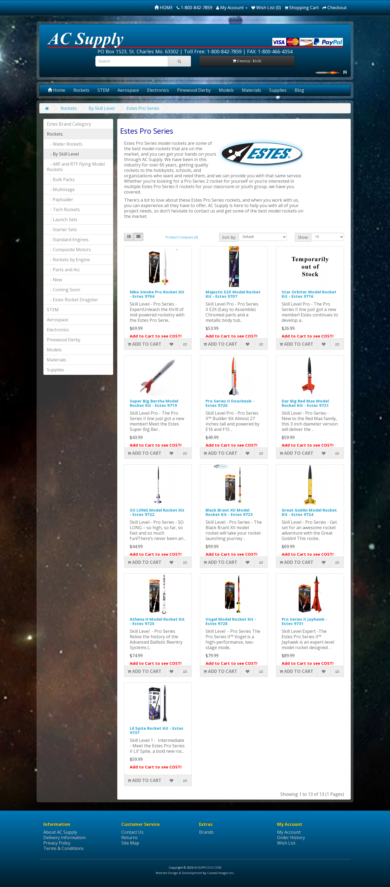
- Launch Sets (62, 219)
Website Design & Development (179, 873)
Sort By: (229, 237)
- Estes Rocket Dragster (72, 300)
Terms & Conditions (63, 848)
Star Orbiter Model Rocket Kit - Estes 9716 (309, 294)
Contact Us (132, 832)
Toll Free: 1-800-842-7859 (213, 51)
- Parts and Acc (63, 270)
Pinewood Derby (194, 90)
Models (226, 90)
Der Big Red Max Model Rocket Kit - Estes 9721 (305, 403)
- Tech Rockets (63, 209)
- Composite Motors (69, 250)
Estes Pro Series (142, 108)
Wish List (286, 843)
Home (56, 90)
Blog (299, 90)
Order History (291, 837)
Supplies (278, 90)
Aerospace (128, 90)
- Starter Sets (62, 230)
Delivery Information (64, 837)
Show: (303, 237)
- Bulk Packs (61, 179)
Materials (251, 90)
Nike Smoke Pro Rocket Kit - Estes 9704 (157, 294)
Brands (206, 832)
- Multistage (61, 189)
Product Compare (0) (181, 237)
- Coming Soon (63, 290)
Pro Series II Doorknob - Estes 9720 (230, 403)
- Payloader (60, 199)
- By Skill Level (63, 154)
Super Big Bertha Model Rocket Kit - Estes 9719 (154, 403)
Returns (129, 837)
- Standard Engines (68, 240)
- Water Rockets (64, 144)
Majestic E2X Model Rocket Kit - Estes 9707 (233, 294)
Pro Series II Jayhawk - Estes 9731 (304, 621)
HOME (163, 8)
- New (54, 280)
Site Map (130, 843)
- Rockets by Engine (68, 260)
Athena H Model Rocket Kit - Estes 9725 (157, 621)
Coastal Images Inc (220, 873)
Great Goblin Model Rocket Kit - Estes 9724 (309, 512)
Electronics (158, 90)
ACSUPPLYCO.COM (207, 867)
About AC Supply (60, 832)
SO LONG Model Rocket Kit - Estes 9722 (157, 512)
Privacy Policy (56, 843)
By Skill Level (102, 108)
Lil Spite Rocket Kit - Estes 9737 (156, 730)
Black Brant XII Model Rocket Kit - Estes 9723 (229, 512)
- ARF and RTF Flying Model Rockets (76, 166)
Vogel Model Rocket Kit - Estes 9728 (231, 621)
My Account (289, 832)
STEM (103, 90)
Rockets (81, 90)
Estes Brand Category (69, 124)
